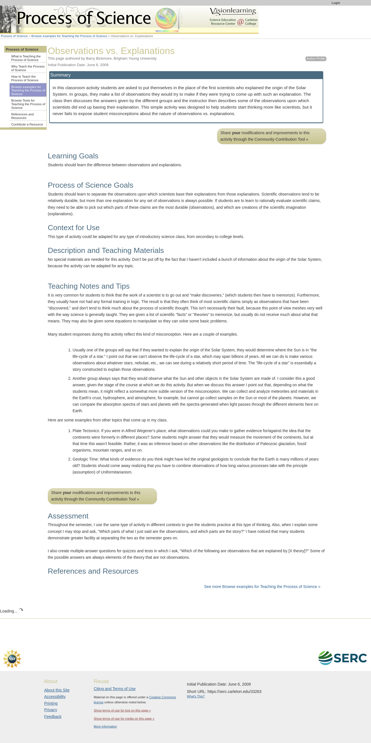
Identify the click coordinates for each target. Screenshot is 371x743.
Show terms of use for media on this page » (124, 718)
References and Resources (22, 116)
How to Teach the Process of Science (25, 78)
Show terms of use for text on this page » (122, 710)
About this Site (56, 690)
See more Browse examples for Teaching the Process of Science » (262, 586)
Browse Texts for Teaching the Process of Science (28, 104)
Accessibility (54, 696)
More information (105, 726)
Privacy (50, 710)
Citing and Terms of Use (114, 688)
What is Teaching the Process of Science (26, 58)
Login (336, 3)
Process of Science (14, 36)
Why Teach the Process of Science (28, 68)
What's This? (196, 696)
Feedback (52, 716)
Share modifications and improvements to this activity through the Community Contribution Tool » (264, 136)
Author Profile (315, 58)
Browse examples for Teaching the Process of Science (69, 36)
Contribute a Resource (27, 124)
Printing (50, 703)
